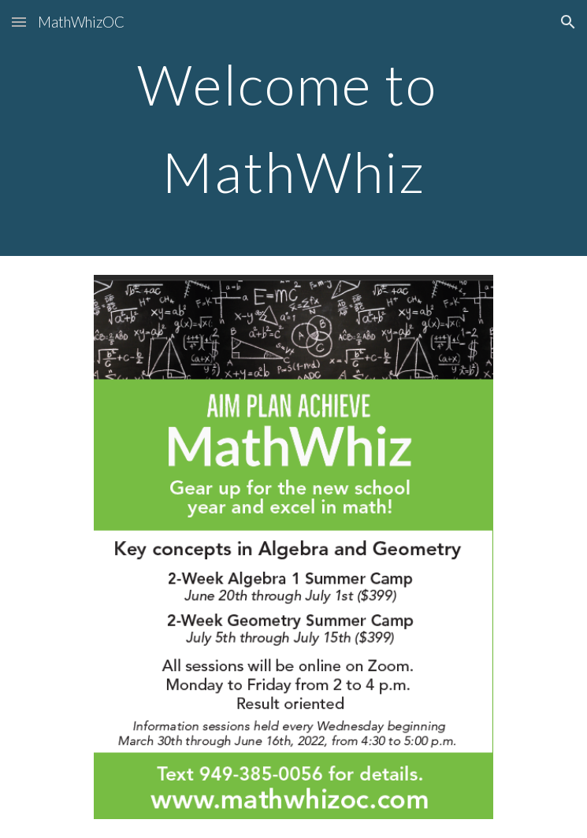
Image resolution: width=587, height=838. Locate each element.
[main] (293, 128)
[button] (19, 21)
